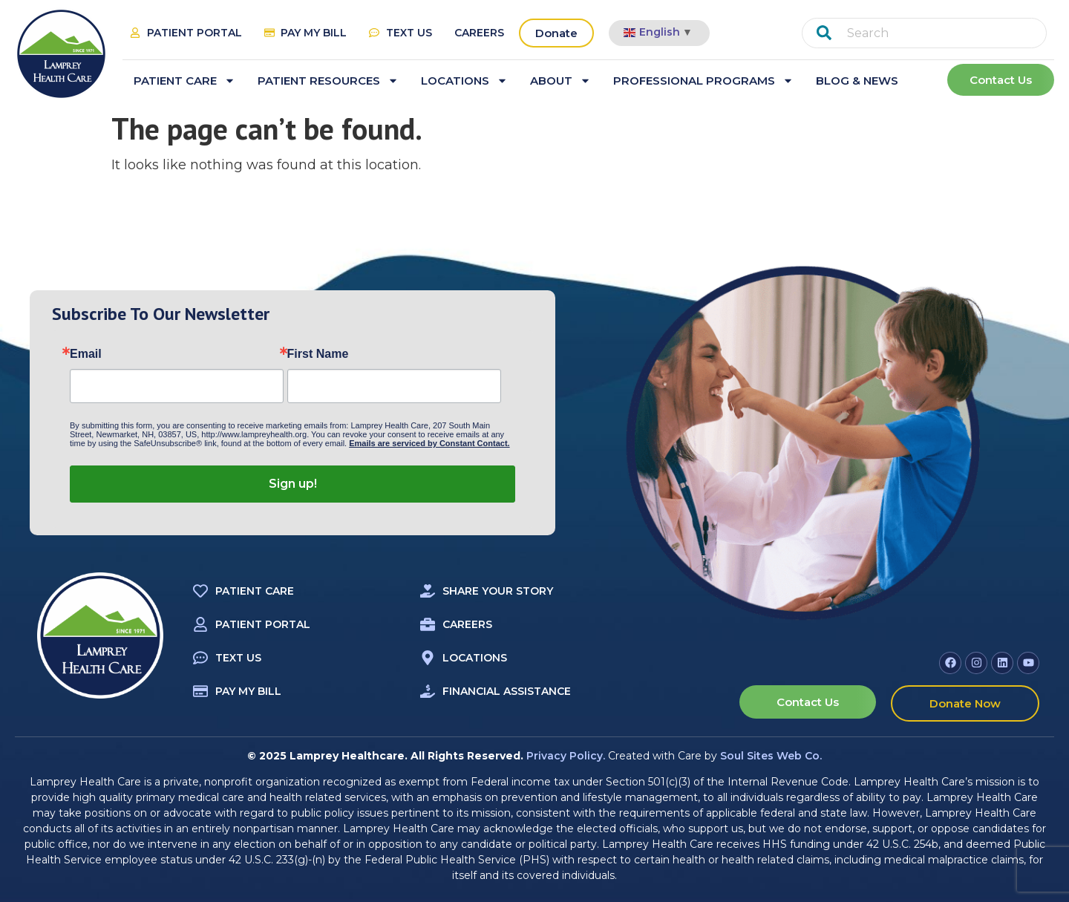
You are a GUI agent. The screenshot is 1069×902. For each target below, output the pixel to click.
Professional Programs (703, 81)
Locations (464, 81)
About (560, 81)
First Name (318, 354)
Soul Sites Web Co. (771, 755)
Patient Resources (328, 81)
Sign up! (293, 484)
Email (86, 354)
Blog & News (857, 80)
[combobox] (924, 33)
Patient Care (184, 81)
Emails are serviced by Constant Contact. (429, 443)
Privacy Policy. (565, 755)
